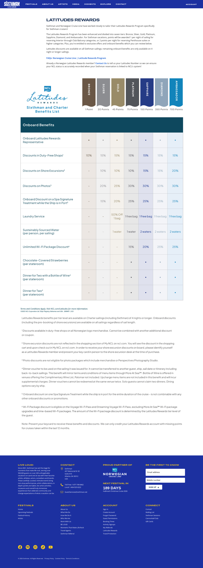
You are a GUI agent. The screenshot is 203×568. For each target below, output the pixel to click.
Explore (105, 4)
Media (75, 4)
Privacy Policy (49, 558)
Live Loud (26, 465)
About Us (47, 4)
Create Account (109, 512)
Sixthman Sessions (153, 515)
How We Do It (66, 515)
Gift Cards (149, 521)
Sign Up (154, 487)
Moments (90, 4)
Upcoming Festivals (25, 512)
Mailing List (150, 512)
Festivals (31, 4)
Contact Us (101, 63)
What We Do (65, 512)
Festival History (24, 515)
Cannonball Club (152, 518)
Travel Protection (109, 533)
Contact (121, 4)
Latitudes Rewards (110, 530)
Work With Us (66, 521)
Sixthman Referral (67, 533)
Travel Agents (66, 530)
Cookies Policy (59, 558)
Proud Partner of (117, 465)
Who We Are (65, 518)
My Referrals (108, 527)
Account (191, 4)
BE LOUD (64, 524)
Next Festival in (115, 483)
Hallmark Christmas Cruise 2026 (115, 491)
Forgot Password (109, 515)
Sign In (105, 509)
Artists (63, 4)
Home (20, 509)
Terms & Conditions (72, 558)
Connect (153, 505)
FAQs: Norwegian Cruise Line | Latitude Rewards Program (76, 58)
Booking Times (108, 521)
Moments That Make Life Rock (72, 527)
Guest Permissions (110, 518)
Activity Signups (109, 524)
